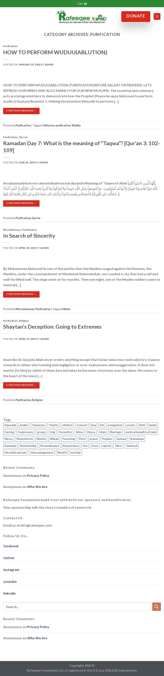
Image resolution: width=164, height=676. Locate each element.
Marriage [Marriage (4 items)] (116, 432)
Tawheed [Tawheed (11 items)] (131, 445)
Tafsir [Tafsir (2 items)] (118, 445)
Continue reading (21, 110)
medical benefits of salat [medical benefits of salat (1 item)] (141, 432)
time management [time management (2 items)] (41, 452)
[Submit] (156, 607)
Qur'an (23, 137)
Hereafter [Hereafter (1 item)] (65, 432)
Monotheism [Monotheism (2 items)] (24, 438)
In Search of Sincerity (29, 235)
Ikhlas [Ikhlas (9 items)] (79, 432)
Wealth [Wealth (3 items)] (62, 452)
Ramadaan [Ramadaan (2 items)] (137, 438)
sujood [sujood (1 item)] (106, 445)
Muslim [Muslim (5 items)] (41, 438)
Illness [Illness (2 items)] (91, 432)
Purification (10, 46)
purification (63, 125)
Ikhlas (66, 309)
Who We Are (37, 487)
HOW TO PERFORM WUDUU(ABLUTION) (55, 52)
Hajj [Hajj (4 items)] (52, 432)
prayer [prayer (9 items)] (94, 438)
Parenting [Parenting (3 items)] (68, 438)
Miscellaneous (12, 229)
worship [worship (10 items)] (76, 452)
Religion (24, 320)
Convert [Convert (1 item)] (82, 425)
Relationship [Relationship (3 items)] (28, 445)
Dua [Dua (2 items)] (93, 425)
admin (49, 64)
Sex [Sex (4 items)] (85, 445)
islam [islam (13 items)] (102, 432)
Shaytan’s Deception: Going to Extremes (52, 326)
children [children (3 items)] (67, 425)
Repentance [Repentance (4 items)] (71, 445)
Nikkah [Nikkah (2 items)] (54, 438)
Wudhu (76, 125)
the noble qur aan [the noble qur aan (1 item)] (15, 452)
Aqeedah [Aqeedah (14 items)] (10, 425)
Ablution (49, 125)
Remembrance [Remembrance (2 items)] (49, 445)
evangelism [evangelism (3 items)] (115, 425)
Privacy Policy (38, 475)
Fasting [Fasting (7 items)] (9, 432)
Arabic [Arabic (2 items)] (24, 425)
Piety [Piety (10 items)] (82, 438)
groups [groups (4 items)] (41, 432)
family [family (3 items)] (153, 425)
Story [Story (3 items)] (94, 445)
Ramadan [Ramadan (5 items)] (10, 445)
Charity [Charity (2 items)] (53, 425)
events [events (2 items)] (130, 425)
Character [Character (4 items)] (38, 425)
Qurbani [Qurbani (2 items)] (121, 438)
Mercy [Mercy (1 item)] (8, 438)
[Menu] (157, 16)
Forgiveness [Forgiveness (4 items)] (25, 432)
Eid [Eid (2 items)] (102, 425)
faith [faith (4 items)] (142, 425)
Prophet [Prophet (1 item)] (107, 438)
